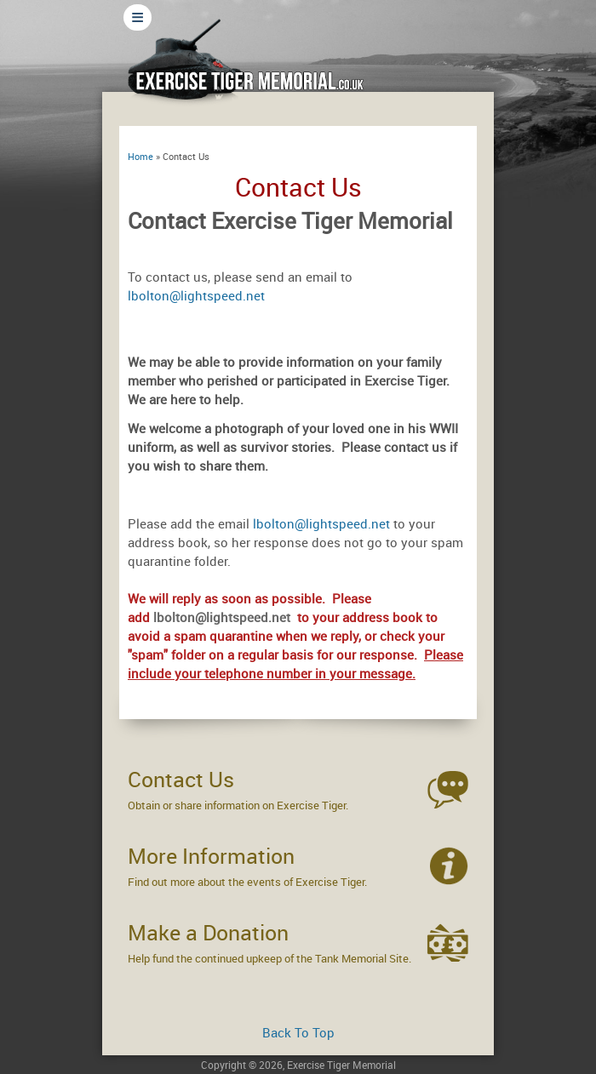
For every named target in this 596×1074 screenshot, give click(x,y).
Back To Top (298, 1032)
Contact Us (181, 779)
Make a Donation (208, 932)
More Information (211, 856)
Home (140, 156)
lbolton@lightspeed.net (196, 295)
